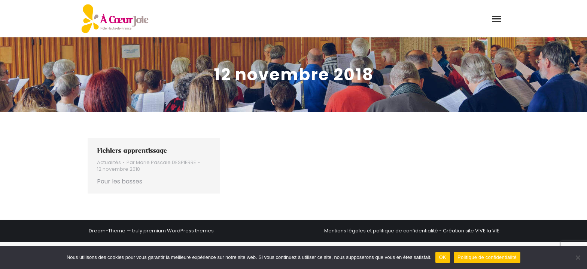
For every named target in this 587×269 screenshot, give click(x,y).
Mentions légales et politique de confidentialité (381, 230)
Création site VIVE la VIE (471, 230)
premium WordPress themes (178, 230)
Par (161, 162)
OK (442, 257)
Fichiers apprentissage (132, 150)
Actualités (109, 162)
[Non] (577, 257)
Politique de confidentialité (487, 257)
